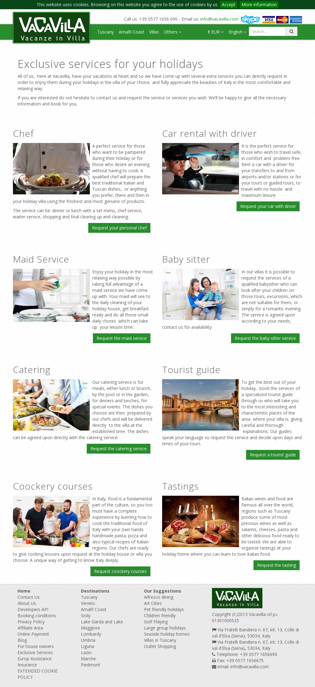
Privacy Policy (31, 622)
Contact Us (29, 597)
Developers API (33, 609)
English (237, 32)
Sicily (85, 615)
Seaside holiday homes (167, 634)
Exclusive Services (35, 652)
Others (172, 32)
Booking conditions (37, 615)
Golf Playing (156, 622)
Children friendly (160, 615)
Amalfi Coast (131, 32)
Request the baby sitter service (265, 338)
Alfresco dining (158, 597)
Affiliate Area (30, 628)
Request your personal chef (119, 228)
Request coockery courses (120, 571)
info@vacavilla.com (219, 19)
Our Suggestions (162, 591)
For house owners (36, 646)
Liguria (87, 646)
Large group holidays (165, 628)
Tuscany (105, 32)
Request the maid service (122, 338)
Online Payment (33, 634)
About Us (27, 603)
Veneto (88, 603)
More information (259, 4)
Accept (228, 4)
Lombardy (91, 634)
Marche (88, 658)
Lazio (86, 652)
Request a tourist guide (273, 455)
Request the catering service (118, 448)
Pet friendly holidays (164, 609)
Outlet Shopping (160, 646)
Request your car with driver (268, 206)
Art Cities (153, 603)
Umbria (88, 640)
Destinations (95, 591)
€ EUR (216, 32)
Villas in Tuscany (160, 640)
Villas (154, 32)
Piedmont (90, 665)
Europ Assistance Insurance (35, 662)
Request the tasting (276, 565)
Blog (22, 640)
